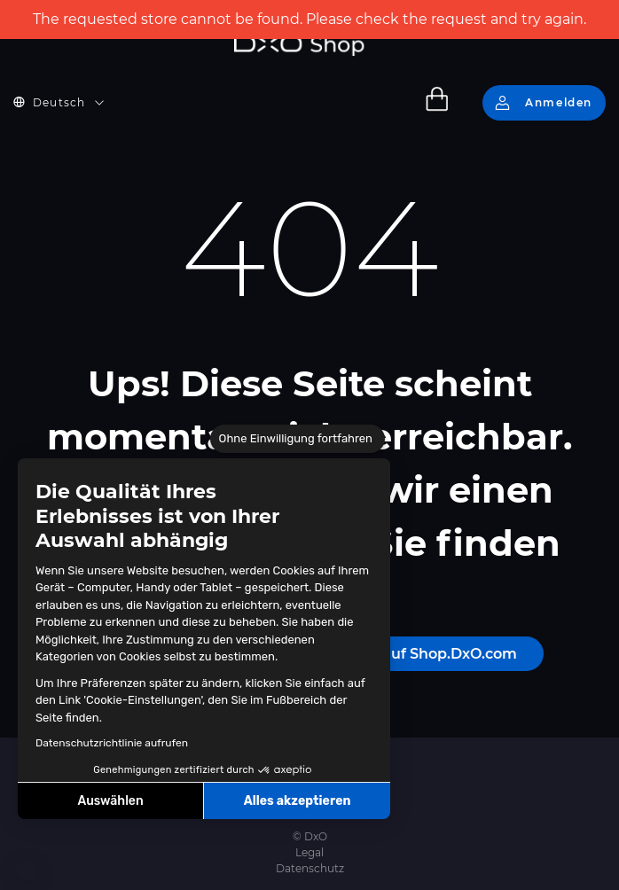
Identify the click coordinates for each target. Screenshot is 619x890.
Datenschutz (310, 868)
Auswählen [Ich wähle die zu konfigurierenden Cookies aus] (111, 800)
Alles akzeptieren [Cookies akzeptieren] (297, 800)
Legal (309, 852)
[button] (26, 870)
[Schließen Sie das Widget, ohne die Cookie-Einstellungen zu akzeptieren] (297, 439)
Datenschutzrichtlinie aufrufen (111, 743)
